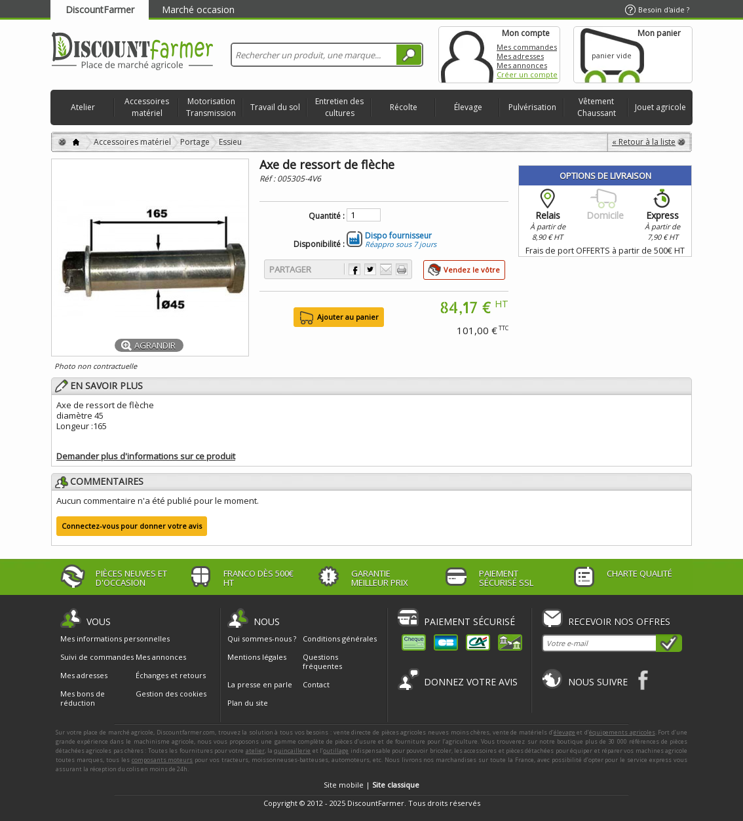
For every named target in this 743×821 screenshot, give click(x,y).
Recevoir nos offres (619, 621)
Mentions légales (256, 657)
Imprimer (402, 269)
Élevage (468, 107)
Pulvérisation (532, 107)
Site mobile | (371, 785)
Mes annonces (522, 65)
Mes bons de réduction (82, 698)
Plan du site (247, 703)
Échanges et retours (171, 675)
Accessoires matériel (146, 107)
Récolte (403, 107)
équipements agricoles (622, 732)
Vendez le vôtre (472, 270)
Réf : (268, 178)
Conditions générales (340, 638)
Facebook (643, 679)
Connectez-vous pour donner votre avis (132, 526)
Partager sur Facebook (354, 269)
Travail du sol (275, 107)
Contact (316, 684)
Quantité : (327, 216)
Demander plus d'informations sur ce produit (145, 456)
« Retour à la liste (644, 141)
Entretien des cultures (339, 107)
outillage (336, 750)
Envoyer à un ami (386, 269)
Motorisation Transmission (211, 107)
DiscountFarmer (100, 9)
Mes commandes (527, 47)
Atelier (83, 107)
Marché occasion (198, 9)
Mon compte (467, 55)
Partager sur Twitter (370, 269)
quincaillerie (292, 750)
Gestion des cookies (171, 693)
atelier (255, 750)
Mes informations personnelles (115, 638)
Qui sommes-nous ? (261, 638)
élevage (564, 732)
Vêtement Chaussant (596, 107)
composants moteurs (162, 759)
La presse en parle (259, 684)
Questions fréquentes (322, 661)
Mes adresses (520, 56)
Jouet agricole (660, 107)
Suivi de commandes (97, 657)
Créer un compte (527, 74)
